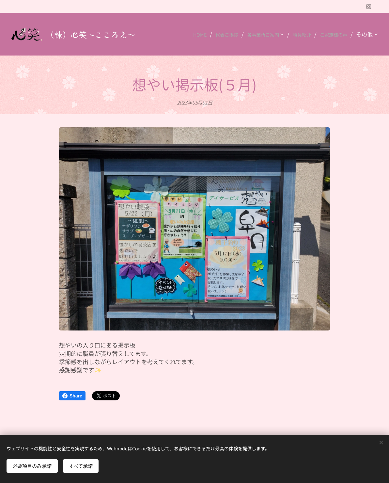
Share (72, 395)
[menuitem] (179, 34)
